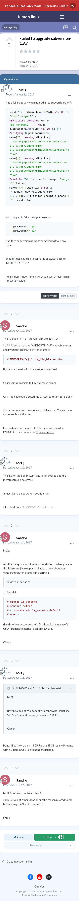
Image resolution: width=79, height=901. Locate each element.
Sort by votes (50, 296)
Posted (20, 94)
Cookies (39, 886)
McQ (35, 61)
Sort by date (68, 296)
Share (18, 837)
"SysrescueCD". (45, 432)
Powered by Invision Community (39, 895)
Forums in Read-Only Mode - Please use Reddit (36, 5)
